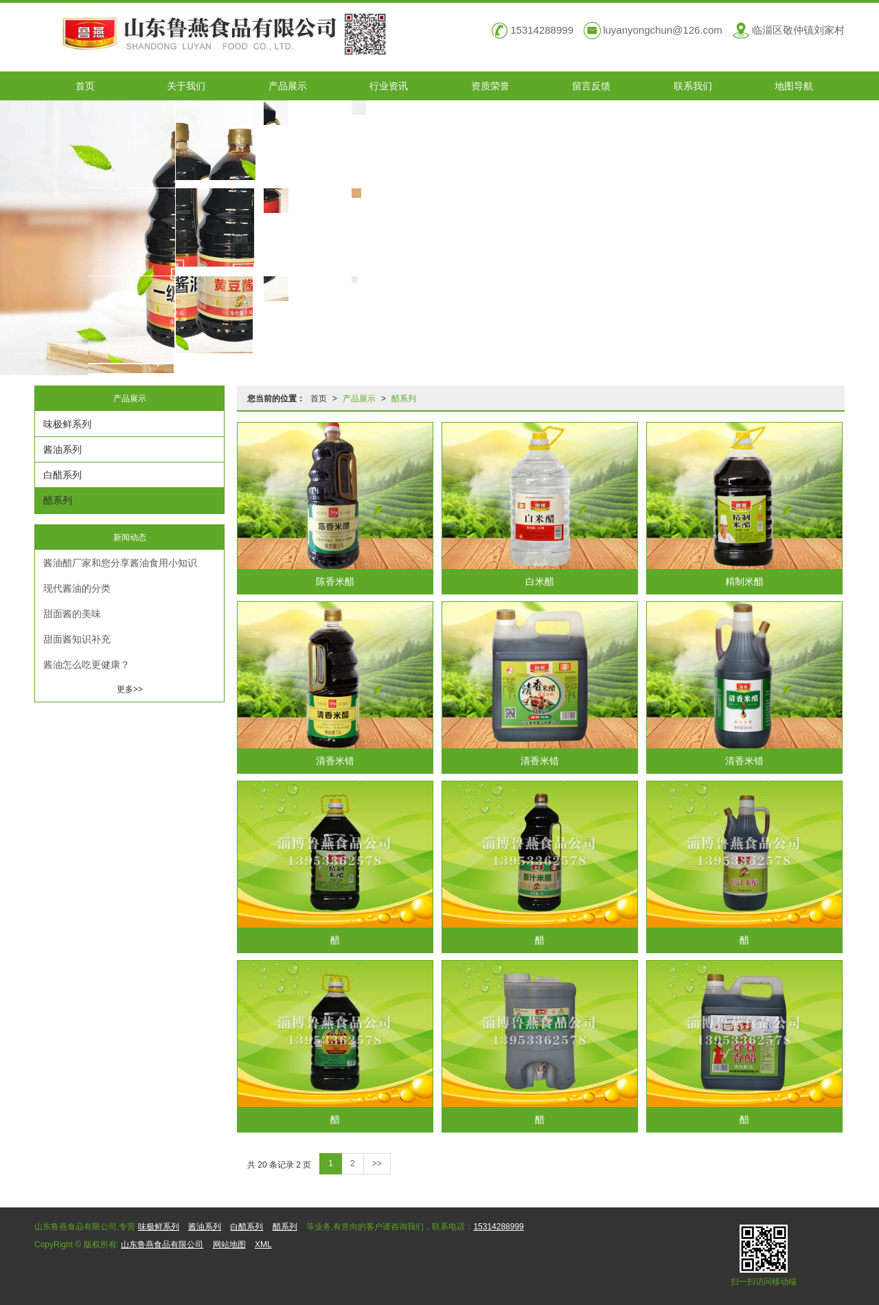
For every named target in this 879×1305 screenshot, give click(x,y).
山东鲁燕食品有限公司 (162, 1244)
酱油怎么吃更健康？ (86, 664)
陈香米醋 (335, 581)
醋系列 (403, 398)
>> (377, 1163)
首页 (85, 85)
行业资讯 (388, 85)
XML (263, 1244)
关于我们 (186, 85)
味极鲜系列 (67, 424)
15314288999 (498, 1226)
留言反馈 (591, 85)
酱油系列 (62, 449)
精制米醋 (744, 581)
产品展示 (288, 85)
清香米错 (335, 760)
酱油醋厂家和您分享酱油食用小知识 (120, 562)
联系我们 (693, 85)
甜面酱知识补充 (77, 639)
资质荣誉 (490, 85)
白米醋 (539, 581)
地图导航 (794, 85)
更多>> (130, 689)
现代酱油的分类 (77, 588)
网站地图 (229, 1244)
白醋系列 (62, 474)
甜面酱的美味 (72, 613)
